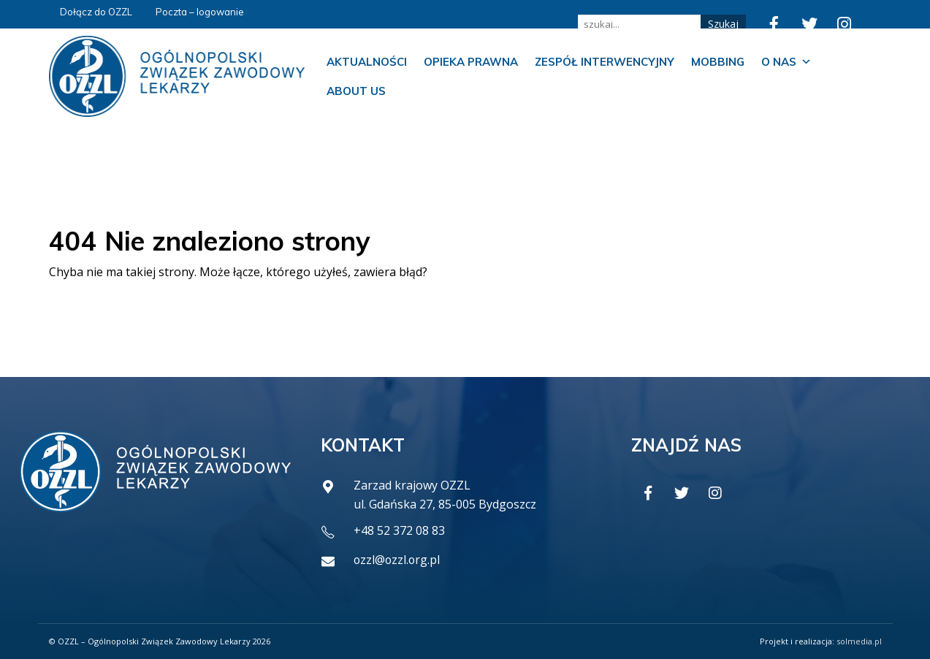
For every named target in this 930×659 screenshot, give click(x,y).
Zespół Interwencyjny (604, 62)
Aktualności (367, 62)
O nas (786, 62)
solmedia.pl (859, 641)
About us (356, 91)
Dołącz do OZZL (96, 12)
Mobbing (717, 62)
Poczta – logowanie (200, 12)
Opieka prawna (471, 62)
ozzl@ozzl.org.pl (398, 560)
